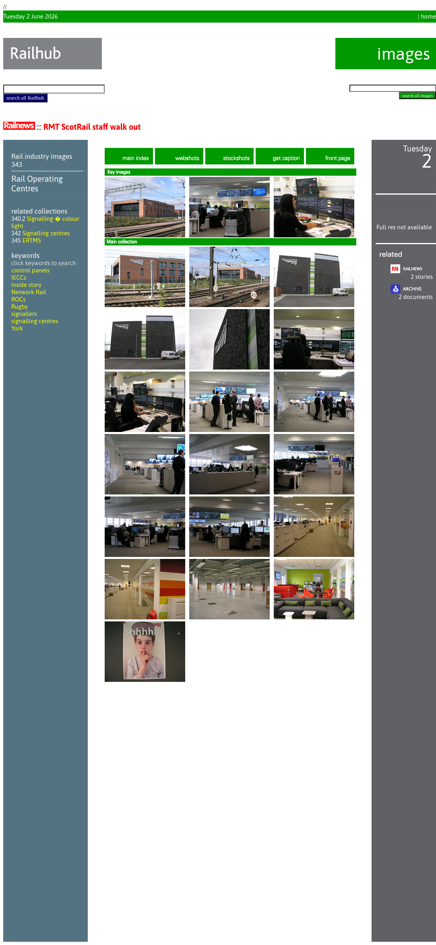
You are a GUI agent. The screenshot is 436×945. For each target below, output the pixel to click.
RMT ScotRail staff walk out (92, 126)
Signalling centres (46, 233)
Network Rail (28, 292)
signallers (24, 313)
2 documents (416, 296)
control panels (30, 270)
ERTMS (32, 240)
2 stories (422, 276)
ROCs (18, 299)
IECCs (18, 277)
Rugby (19, 306)
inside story (26, 284)
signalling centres (34, 321)
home (428, 16)
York (17, 328)
